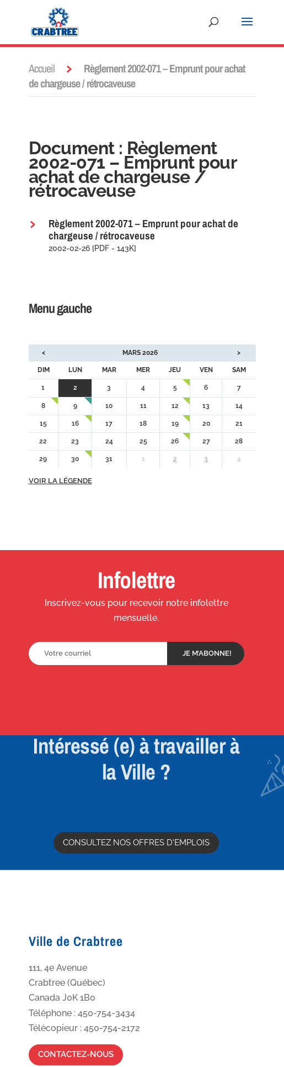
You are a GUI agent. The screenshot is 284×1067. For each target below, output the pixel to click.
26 (175, 441)
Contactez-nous (76, 1054)
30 (75, 459)
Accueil (42, 68)
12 (175, 406)
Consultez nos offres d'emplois (136, 843)
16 (75, 423)
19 (175, 423)
